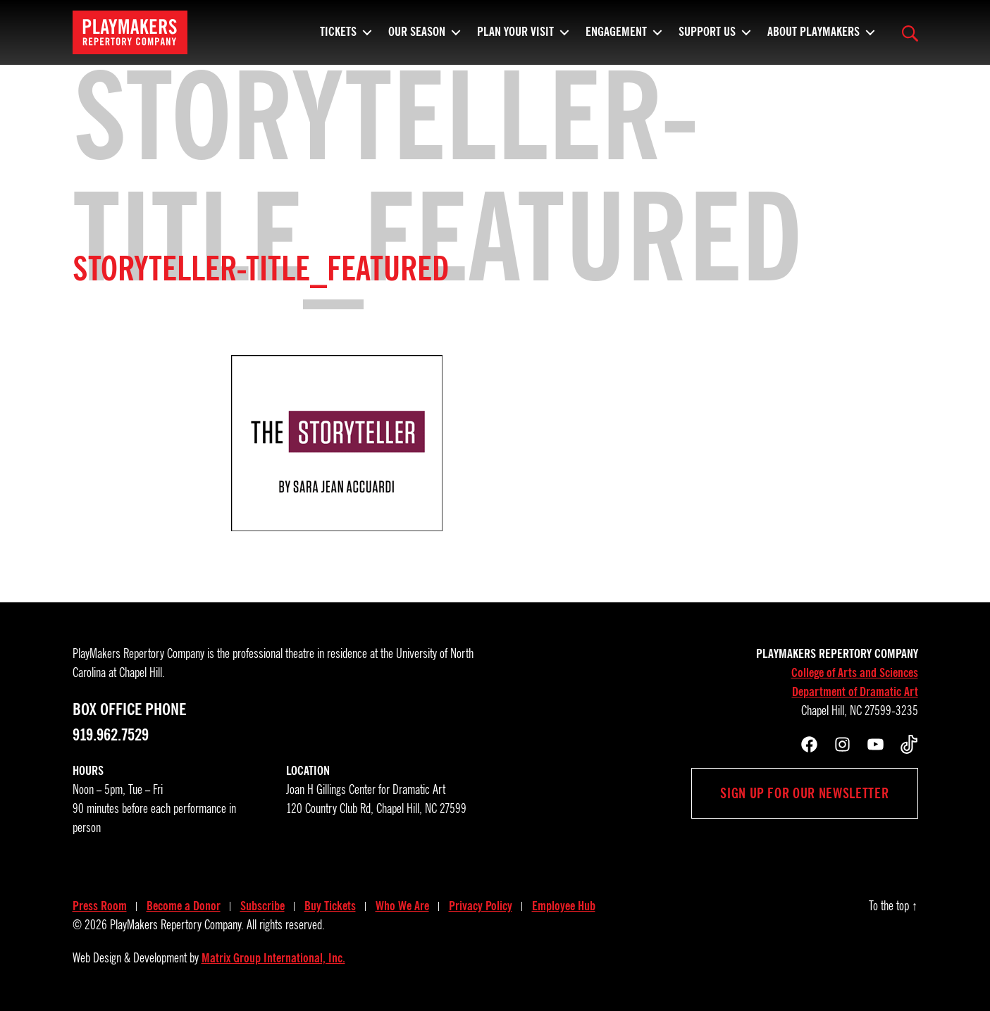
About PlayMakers (813, 38)
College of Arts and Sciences (854, 672)
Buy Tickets (330, 906)
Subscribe (262, 906)
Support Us (707, 38)
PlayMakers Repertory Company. (177, 925)
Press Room (100, 906)
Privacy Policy (480, 906)
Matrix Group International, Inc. (273, 958)
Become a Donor (184, 906)
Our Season (416, 38)
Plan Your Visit (515, 38)
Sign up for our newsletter (804, 793)
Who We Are (402, 906)
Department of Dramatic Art (855, 691)
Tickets (338, 38)
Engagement (616, 38)
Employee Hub (563, 906)
